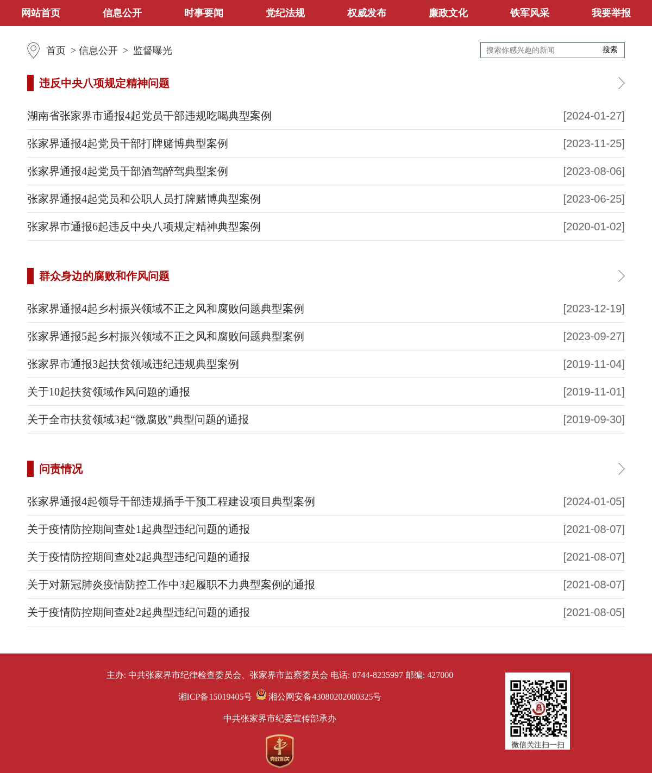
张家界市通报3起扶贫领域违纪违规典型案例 (133, 364)
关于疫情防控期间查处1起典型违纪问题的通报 (138, 529)
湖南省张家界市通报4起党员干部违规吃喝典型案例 (149, 116)
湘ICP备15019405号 (215, 696)
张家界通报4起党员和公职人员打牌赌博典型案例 (144, 199)
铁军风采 (529, 13)
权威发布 (366, 13)
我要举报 (611, 13)
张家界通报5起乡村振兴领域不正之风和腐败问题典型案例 (165, 336)
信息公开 (122, 13)
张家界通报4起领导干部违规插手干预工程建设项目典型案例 (171, 501)
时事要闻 (203, 13)
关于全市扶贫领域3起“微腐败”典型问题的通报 (138, 419)
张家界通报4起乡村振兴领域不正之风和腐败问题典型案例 (165, 309)
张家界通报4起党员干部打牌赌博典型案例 (127, 143)
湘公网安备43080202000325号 (318, 696)
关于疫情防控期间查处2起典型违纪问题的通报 (138, 557)
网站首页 (40, 13)
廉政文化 (448, 13)
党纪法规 (285, 13)
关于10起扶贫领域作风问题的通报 (108, 392)
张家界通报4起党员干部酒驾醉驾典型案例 (127, 171)
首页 (56, 50)
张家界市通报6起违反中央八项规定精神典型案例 (144, 226)
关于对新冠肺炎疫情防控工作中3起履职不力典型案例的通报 (171, 584)
